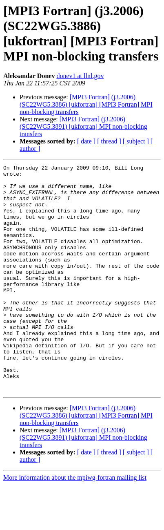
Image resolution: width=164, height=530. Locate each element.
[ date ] (86, 141)
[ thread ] (109, 141)
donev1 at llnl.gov (80, 75)
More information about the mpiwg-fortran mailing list (74, 522)
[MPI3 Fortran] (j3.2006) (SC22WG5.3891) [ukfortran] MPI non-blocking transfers (83, 126)
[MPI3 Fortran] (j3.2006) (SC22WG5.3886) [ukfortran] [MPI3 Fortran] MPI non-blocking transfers (86, 104)
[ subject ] (136, 141)
